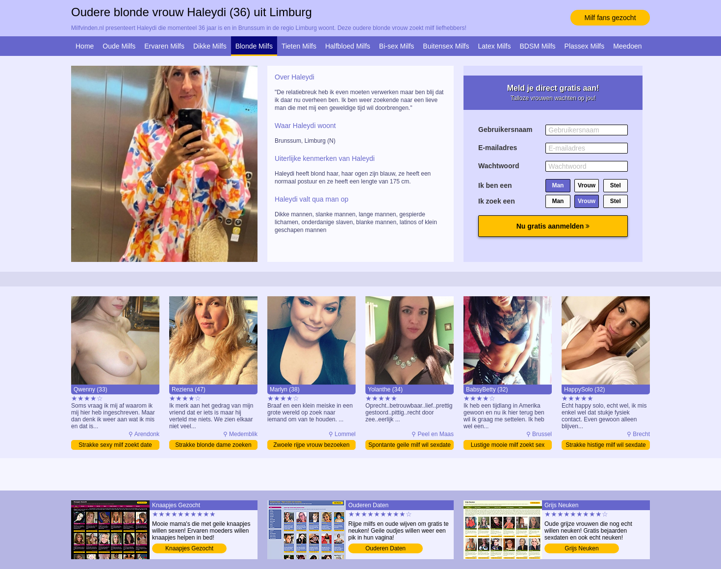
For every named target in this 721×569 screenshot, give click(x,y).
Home (85, 46)
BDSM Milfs (537, 46)
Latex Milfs (494, 46)
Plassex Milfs (585, 46)
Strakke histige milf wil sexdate (605, 444)
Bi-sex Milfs (396, 46)
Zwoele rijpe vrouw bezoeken (311, 444)
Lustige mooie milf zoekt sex (508, 444)
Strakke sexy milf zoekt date (115, 444)
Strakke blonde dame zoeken (213, 444)
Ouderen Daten (385, 548)
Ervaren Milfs (164, 46)
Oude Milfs (119, 46)
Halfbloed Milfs (347, 46)
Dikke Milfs (210, 46)
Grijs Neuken (581, 548)
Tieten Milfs (299, 46)
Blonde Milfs (254, 46)
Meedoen (627, 46)
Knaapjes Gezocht (189, 548)
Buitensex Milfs (446, 46)
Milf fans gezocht (610, 18)
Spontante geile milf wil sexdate (409, 444)
